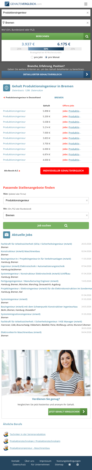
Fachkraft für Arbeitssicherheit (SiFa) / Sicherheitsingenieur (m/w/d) (36, 243)
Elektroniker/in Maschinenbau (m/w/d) (21, 332)
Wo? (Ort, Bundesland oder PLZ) (18, 29)
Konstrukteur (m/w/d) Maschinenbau (20, 251)
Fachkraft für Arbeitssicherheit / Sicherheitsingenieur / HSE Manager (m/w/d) (41, 321)
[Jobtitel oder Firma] (46, 200)
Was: (14, 193)
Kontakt (15, 460)
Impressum (45, 460)
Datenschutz (19, 464)
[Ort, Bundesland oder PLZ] (46, 22)
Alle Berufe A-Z (11, 170)
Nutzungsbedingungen (69, 460)
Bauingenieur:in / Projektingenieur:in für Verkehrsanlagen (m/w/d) (36, 258)
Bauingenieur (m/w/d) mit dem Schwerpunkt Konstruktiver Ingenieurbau (39, 306)
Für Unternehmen (40, 464)
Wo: (17, 208)
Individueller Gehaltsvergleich (63, 170)
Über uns (29, 460)
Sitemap (59, 464)
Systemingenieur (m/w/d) (14, 299)
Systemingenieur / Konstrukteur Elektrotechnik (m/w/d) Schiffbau (35, 273)
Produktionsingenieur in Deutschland (23, 97)
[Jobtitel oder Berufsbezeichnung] (46, 12)
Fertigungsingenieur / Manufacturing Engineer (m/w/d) (29, 281)
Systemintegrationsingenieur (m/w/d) (20, 314)
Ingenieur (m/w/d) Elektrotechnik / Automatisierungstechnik (33, 266)
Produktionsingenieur (14, 110)
